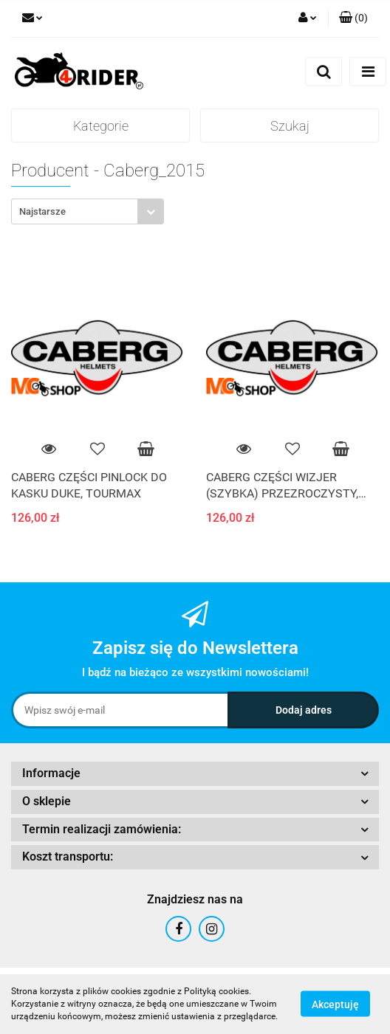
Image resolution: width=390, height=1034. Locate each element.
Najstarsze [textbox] (42, 211)
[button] (353, 18)
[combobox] (87, 211)
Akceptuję (335, 1004)
